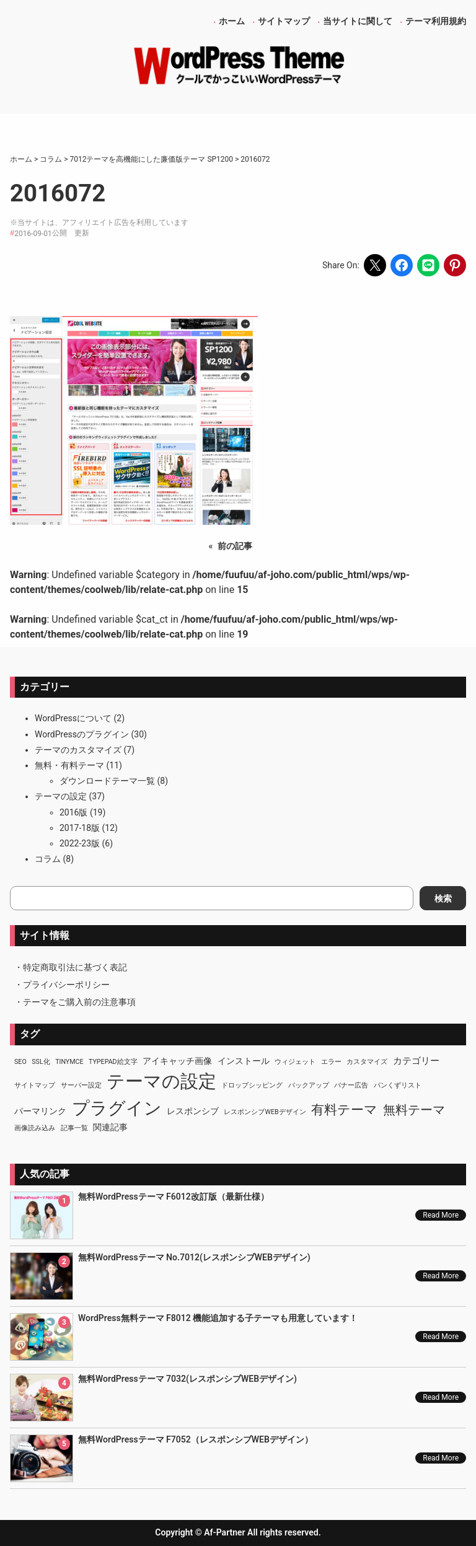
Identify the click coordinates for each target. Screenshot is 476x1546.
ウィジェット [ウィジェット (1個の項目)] (295, 1062)
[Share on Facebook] (401, 265)
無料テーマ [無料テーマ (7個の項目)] (414, 1109)
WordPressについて (73, 718)
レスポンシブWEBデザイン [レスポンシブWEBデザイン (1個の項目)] (265, 1112)
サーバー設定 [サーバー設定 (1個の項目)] (81, 1085)
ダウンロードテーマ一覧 (107, 781)
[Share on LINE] (428, 265)
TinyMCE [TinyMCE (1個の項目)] (69, 1062)
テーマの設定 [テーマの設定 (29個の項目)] (161, 1081)
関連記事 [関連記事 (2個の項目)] (110, 1127)
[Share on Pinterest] (455, 265)
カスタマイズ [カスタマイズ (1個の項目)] (366, 1062)
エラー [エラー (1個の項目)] (331, 1062)
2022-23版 (80, 843)
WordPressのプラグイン (82, 734)
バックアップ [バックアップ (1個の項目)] (308, 1085)
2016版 (73, 812)
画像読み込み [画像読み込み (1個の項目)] (34, 1128)
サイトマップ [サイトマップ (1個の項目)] (34, 1085)
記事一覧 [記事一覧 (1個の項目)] (74, 1128)
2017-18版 (80, 828)
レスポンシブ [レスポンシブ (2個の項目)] (193, 1111)
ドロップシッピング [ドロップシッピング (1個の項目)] (252, 1085)
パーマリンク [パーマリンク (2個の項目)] (40, 1111)
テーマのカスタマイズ (78, 750)
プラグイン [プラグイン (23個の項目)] (117, 1108)
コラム (48, 859)
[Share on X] (375, 265)
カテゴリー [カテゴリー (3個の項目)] (416, 1060)
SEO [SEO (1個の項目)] (20, 1062)
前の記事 (235, 546)
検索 (443, 898)
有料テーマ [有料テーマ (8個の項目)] (344, 1109)
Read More (441, 1215)
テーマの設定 (61, 796)
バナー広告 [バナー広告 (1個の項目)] (351, 1085)
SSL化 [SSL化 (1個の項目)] (41, 1062)
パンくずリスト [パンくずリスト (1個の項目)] (397, 1085)
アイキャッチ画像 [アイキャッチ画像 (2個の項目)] (177, 1061)
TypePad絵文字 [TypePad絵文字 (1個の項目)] (113, 1062)
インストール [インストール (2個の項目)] (244, 1061)
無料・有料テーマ (69, 765)
